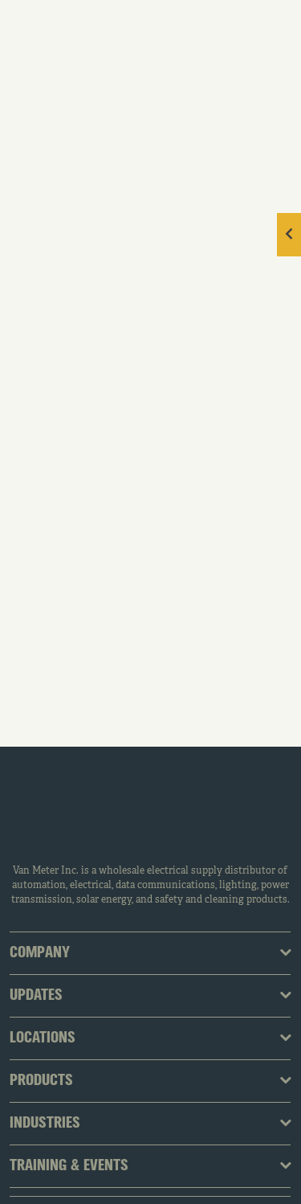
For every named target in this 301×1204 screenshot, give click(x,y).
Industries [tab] (45, 1124)
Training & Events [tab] (69, 1166)
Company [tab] (40, 953)
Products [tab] (41, 1081)
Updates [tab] (36, 996)
